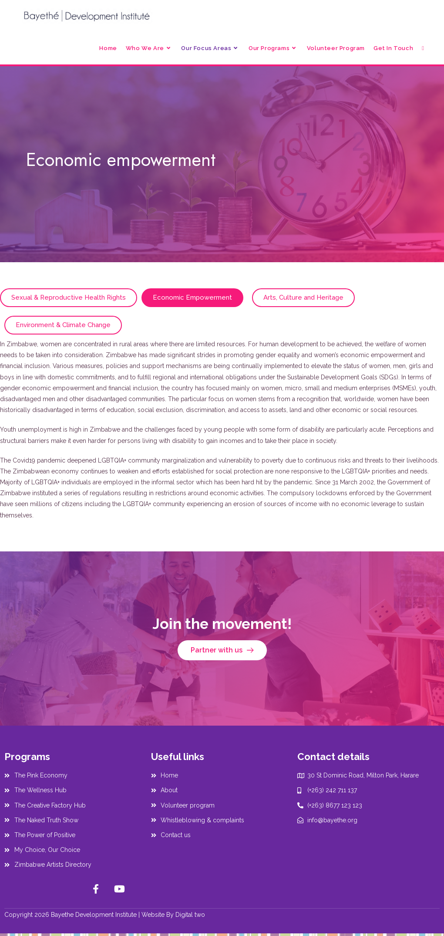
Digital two (190, 914)
